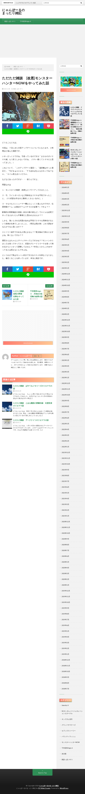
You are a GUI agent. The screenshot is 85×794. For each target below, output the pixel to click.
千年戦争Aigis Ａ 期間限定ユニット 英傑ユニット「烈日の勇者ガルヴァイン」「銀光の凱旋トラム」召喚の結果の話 (77, 126)
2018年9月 (65, 677)
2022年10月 (66, 395)
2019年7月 (65, 619)
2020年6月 (65, 556)
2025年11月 (66, 216)
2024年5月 (65, 308)
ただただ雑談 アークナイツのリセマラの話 (31, 420)
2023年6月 (65, 354)
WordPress (64, 788)
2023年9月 (65, 337)
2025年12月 (66, 210)
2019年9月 (65, 608)
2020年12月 (66, 521)
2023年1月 (65, 377)
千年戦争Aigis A (25, 21)
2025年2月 (65, 262)
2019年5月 (65, 631)
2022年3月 (65, 435)
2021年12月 (66, 452)
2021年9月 (65, 470)
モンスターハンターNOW (71, 742)
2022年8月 (65, 406)
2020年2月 (65, 579)
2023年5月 (65, 360)
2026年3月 (65, 199)
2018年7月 (65, 689)
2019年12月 (66, 591)
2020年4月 (65, 568)
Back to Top (42, 773)
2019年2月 (65, 648)
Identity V (65, 705)
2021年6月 (65, 487)
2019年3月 (65, 643)
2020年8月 (65, 545)
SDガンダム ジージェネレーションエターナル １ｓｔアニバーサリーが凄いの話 (76, 154)
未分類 (64, 754)
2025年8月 (65, 228)
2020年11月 (66, 527)
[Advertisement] (42, 41)
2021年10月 (66, 464)
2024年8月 (65, 297)
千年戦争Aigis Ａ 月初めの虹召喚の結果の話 (36, 293)
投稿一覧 (36, 356)
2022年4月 (65, 429)
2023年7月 (65, 349)
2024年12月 (66, 274)
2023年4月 (65, 366)
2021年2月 (65, 510)
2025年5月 (65, 245)
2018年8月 (65, 683)
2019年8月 (65, 614)
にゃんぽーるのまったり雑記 (13, 11)
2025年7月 (65, 233)
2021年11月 (66, 458)
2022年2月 (65, 441)
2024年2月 (65, 314)
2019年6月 (65, 625)
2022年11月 (66, 389)
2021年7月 (65, 481)
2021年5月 (65, 493)
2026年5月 (65, 187)
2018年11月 (66, 666)
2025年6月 (65, 239)
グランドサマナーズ (69, 725)
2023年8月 (65, 343)
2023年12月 (66, 320)
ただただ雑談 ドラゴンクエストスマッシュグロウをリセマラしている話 (76, 111)
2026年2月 (65, 205)
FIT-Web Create (44, 788)
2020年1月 (65, 585)
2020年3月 (65, 573)
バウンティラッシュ (69, 736)
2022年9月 (65, 400)
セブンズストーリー (69, 731)
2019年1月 (65, 654)
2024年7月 (65, 303)
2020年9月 (65, 539)
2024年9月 (65, 291)
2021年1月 (65, 516)
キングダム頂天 (67, 719)
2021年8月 (65, 475)
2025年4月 (65, 251)
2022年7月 (65, 412)
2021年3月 (65, 504)
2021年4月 (65, 498)
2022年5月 (65, 424)
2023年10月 (66, 331)
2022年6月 (65, 418)
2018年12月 (66, 660)
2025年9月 (65, 222)
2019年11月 (66, 596)
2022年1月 (65, 447)
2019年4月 (65, 637)
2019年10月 (66, 602)
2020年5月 (65, 562)
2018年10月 (66, 671)
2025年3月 (65, 256)
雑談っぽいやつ (9, 21)
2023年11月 (66, 326)
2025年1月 (65, 268)
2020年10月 (66, 533)
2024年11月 (66, 279)
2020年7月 (65, 550)
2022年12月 (66, 383)
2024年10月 (66, 285)
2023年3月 (65, 372)
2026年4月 (65, 193)
